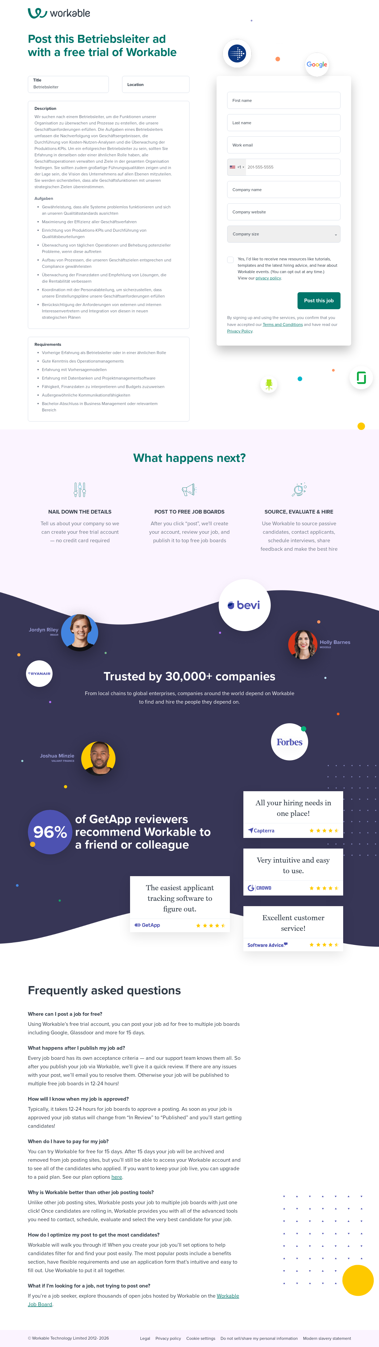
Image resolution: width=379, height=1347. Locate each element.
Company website (249, 212)
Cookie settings (200, 1338)
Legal (145, 1338)
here (116, 1177)
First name (242, 100)
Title (37, 80)
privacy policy (268, 278)
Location (135, 84)
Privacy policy (168, 1338)
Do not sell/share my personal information (259, 1338)
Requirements (48, 344)
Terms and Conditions (283, 324)
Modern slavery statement (327, 1338)
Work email (242, 145)
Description (45, 108)
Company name (247, 189)
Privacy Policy (239, 331)
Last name (241, 123)
